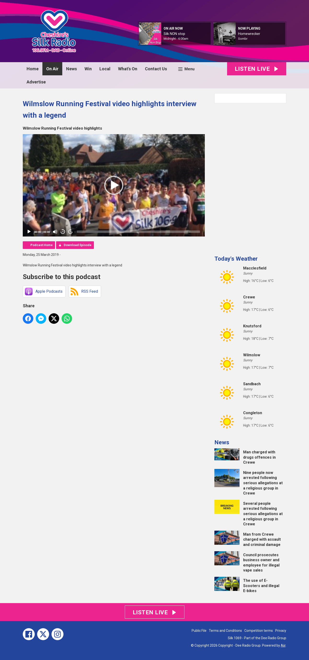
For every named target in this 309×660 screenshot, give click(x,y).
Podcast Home (41, 245)
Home (33, 68)
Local (104, 68)
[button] (113, 185)
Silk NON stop (174, 34)
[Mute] (55, 231)
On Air (52, 68)
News (71, 68)
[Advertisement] (250, 177)
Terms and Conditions (225, 630)
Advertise (36, 81)
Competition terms (258, 630)
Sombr (242, 38)
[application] (114, 185)
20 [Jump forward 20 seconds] (70, 232)
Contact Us (156, 68)
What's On (127, 68)
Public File (199, 630)
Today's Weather (236, 258)
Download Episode (78, 245)
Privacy (280, 630)
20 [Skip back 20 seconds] (63, 232)
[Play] (29, 231)
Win (88, 68)
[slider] (138, 232)
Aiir (283, 645)
